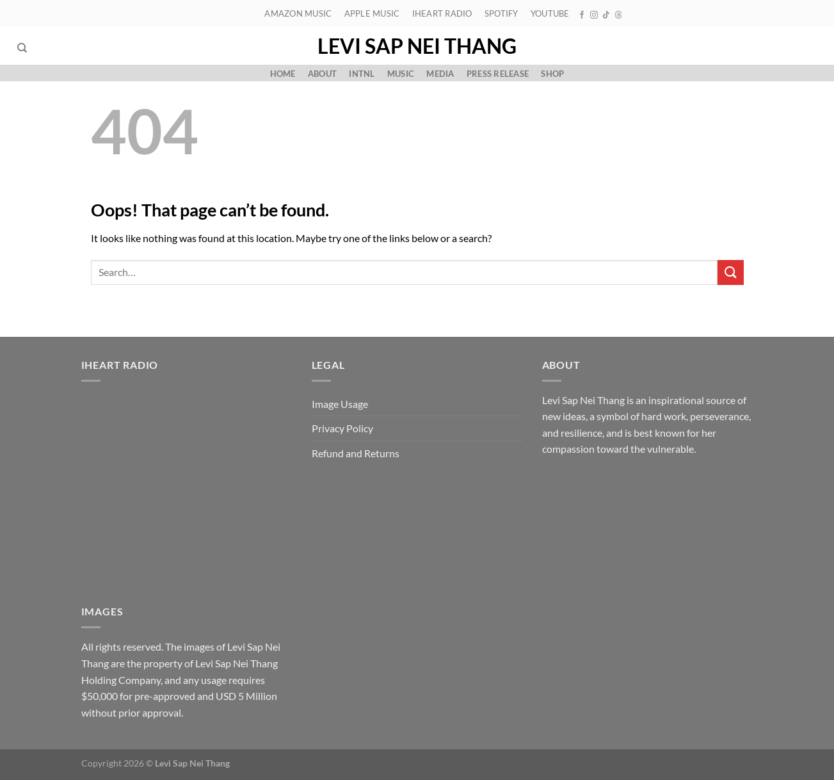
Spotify (501, 13)
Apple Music (372, 13)
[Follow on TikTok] (606, 15)
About (322, 74)
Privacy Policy (342, 428)
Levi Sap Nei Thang (417, 46)
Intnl (361, 74)
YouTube (550, 13)
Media (440, 74)
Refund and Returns (355, 453)
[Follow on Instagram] (594, 15)
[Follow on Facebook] (582, 15)
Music (400, 74)
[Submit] (730, 272)
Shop (552, 74)
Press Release (498, 74)
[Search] (22, 48)
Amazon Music (298, 13)
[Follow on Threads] (618, 15)
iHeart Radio (442, 13)
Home (283, 74)
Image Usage (340, 404)
